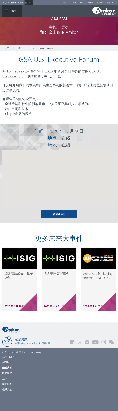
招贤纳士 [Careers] (100, 2)
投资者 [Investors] (82, 2)
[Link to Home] (10, 346)
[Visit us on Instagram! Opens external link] (103, 358)
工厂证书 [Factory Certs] (72, 2)
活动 (20, 64)
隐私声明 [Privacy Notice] (7, 384)
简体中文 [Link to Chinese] (28, 2)
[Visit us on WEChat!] (111, 358)
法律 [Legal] (4, 395)
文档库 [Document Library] (63, 2)
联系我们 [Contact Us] (110, 2)
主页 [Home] (7, 64)
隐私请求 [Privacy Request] (7, 389)
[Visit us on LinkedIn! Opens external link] (72, 358)
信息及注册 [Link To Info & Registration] (59, 230)
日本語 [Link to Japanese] (20, 2)
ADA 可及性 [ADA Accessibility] (8, 373)
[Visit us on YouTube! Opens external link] (95, 358)
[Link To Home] (104, 10)
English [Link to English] (6, 2)
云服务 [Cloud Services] (90, 2)
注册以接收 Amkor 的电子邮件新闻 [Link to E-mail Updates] (32, 357)
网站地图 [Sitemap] (7, 400)
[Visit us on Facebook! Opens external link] (87, 358)
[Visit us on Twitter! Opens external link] (80, 358)
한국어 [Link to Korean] (13, 2)
